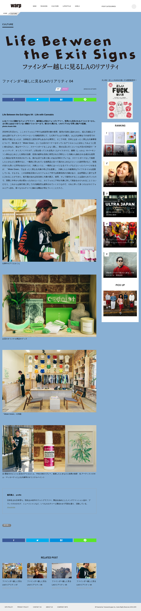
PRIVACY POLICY (23, 607)
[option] (120, 304)
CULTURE (55, 6)
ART (58, 89)
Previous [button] (104, 303)
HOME (5, 14)
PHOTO (65, 89)
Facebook (124, 6)
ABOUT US (49, 607)
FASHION (44, 6)
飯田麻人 (7, 525)
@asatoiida (11, 507)
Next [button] (135, 303)
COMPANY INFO (62, 607)
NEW (34, 6)
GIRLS (77, 6)
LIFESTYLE (67, 6)
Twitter (121, 6)
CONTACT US (37, 607)
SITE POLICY (9, 607)
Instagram (128, 6)
